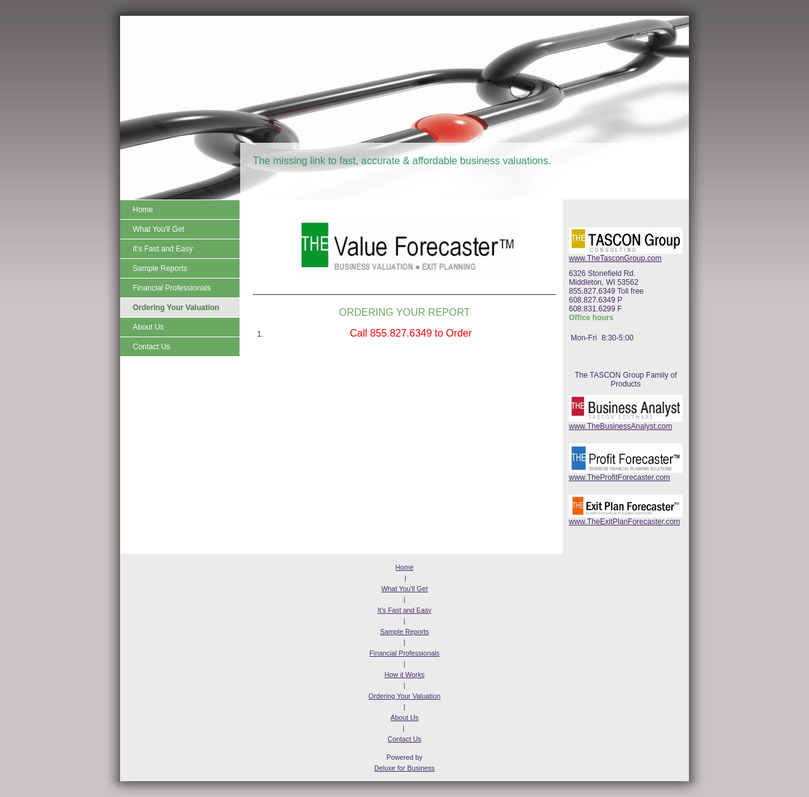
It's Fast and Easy (404, 610)
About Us (404, 717)
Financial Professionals (404, 653)
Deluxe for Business (404, 768)
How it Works (404, 674)
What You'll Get (404, 588)
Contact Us (404, 739)
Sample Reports (404, 631)
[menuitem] (180, 209)
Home (405, 567)
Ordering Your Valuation (404, 696)
